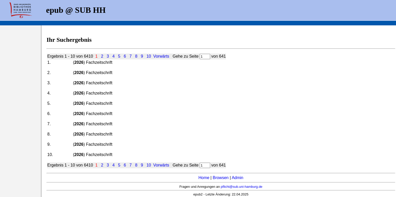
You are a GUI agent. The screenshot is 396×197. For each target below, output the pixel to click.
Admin (237, 177)
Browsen (221, 177)
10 (148, 56)
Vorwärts (161, 56)
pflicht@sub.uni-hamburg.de (242, 187)
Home (203, 177)
